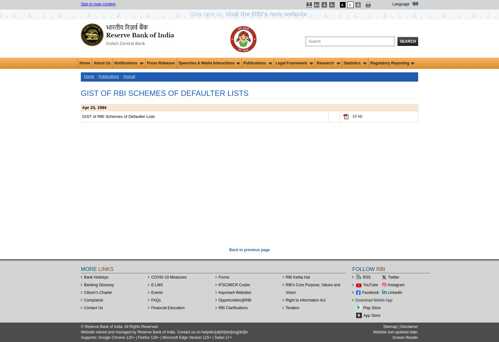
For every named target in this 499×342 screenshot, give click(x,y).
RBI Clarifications (233, 308)
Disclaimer (409, 326)
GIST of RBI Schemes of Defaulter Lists (118, 116)
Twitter (393, 277)
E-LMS (157, 285)
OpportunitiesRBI (235, 300)
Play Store (372, 308)
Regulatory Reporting (392, 63)
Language (400, 4)
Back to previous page (249, 250)
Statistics (355, 63)
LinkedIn (395, 292)
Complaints (93, 300)
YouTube (370, 285)
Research (328, 63)
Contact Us (93, 308)
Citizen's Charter (98, 292)
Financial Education (168, 308)
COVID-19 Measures (168, 277)
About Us (102, 63)
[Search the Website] (350, 41)
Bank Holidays (96, 277)
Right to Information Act (306, 300)
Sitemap (390, 326)
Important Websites (235, 292)
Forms (224, 277)
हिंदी (415, 4)
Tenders (292, 308)
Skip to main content (98, 4)
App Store (371, 315)
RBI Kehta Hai (298, 277)
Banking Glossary (99, 285)
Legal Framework (294, 63)
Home (85, 63)
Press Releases (161, 63)
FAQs (156, 300)
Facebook (370, 292)
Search (408, 41)
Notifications (129, 63)
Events (157, 292)
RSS (367, 277)
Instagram (396, 285)
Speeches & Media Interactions (209, 63)
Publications (257, 63)
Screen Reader (405, 337)
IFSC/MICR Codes (234, 285)
